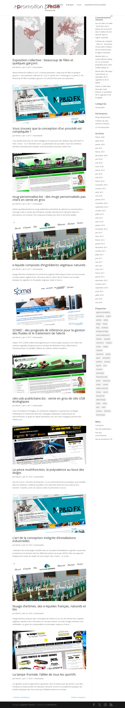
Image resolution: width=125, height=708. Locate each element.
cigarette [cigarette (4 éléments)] (107, 339)
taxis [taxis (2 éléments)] (97, 407)
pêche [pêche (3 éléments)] (98, 381)
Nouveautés (50, 10)
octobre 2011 (100, 251)
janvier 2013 (100, 225)
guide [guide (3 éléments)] (98, 358)
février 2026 (100, 137)
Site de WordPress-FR (103, 439)
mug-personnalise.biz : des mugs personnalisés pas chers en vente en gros (49, 198)
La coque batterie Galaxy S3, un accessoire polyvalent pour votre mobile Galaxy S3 (103, 62)
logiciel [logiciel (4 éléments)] (98, 366)
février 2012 (100, 240)
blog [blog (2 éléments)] (97, 328)
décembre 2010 (101, 280)
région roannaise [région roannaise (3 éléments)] (102, 388)
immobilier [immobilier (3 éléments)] (106, 358)
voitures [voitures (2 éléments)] (99, 411)
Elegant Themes (28, 705)
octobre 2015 (100, 188)
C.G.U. (79, 5)
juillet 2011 (99, 254)
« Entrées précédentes (21, 697)
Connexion (99, 425)
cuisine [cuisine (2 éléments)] (98, 347)
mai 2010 (98, 302)
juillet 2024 (99, 141)
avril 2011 (99, 266)
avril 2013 (99, 218)
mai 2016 (98, 177)
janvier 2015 (100, 199)
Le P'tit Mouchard (102, 127)
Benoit (18, 67)
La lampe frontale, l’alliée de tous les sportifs (44, 674)
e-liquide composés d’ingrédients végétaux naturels (48, 265)
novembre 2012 (101, 229)
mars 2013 (99, 221)
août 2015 (99, 192)
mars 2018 (99, 166)
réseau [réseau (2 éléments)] (98, 392)
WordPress (52, 705)
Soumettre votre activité (95, 5)
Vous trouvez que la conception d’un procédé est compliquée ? (47, 130)
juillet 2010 (99, 295)
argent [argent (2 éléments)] (108, 316)
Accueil (48, 5)
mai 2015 (98, 196)
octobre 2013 (100, 210)
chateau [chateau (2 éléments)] (99, 339)
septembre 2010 (101, 288)
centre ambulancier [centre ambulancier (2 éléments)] (102, 335)
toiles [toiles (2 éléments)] (103, 407)
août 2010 (99, 291)
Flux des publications (103, 429)
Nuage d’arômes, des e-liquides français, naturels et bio (49, 607)
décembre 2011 (101, 247)
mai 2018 (98, 163)
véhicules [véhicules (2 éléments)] (107, 411)
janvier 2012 (100, 244)
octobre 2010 (100, 284)
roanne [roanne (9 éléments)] (105, 385)
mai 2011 (98, 262)
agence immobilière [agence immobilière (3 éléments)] (103, 312)
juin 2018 (98, 159)
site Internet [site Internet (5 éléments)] (100, 396)
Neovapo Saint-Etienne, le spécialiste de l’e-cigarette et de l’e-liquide (103, 77)
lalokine (98, 56)
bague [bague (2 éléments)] (98, 324)
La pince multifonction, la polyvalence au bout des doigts (48, 471)
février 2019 (100, 152)
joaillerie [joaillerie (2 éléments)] (99, 362)
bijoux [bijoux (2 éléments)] (105, 324)
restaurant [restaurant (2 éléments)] (106, 381)
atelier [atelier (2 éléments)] (106, 320)
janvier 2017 (100, 170)
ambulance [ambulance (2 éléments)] (100, 316)
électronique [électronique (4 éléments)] (100, 415)
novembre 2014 (101, 203)
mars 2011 (99, 269)
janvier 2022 (100, 144)
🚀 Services (58, 5)
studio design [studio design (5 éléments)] (100, 400)
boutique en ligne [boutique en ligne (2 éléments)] (102, 331)
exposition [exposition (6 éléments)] (99, 354)
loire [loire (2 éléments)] (105, 366)
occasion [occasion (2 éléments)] (99, 369)
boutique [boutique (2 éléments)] (105, 328)
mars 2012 (99, 236)
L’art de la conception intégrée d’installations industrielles (44, 539)
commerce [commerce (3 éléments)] (100, 343)
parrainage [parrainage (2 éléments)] (100, 373)
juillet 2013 (99, 214)
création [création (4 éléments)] (109, 343)
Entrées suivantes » (78, 697)
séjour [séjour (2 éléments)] (98, 403)
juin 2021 (98, 148)
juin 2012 (98, 232)
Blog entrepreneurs (102, 117)
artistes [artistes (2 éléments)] (98, 320)
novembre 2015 (101, 185)
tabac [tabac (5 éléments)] (105, 403)
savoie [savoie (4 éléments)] (105, 392)
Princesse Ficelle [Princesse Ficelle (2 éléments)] (101, 377)
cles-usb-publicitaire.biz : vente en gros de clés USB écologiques (48, 400)
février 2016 (100, 181)
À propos (70, 5)
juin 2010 (98, 299)
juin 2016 (98, 174)
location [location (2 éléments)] (107, 362)
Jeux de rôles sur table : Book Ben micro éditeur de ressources (103, 26)
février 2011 (100, 273)
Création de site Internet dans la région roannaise (103, 35)
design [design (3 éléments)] (105, 347)
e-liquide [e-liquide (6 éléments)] (99, 350)
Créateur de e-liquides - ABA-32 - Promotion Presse (103, 44)
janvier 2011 (100, 277)
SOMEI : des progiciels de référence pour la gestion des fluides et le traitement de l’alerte (48, 331)
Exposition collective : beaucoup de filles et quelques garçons (42, 61)
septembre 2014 (101, 207)
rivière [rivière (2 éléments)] (98, 385)
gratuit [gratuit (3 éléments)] (108, 354)
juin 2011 (98, 258)
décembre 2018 (101, 155)
